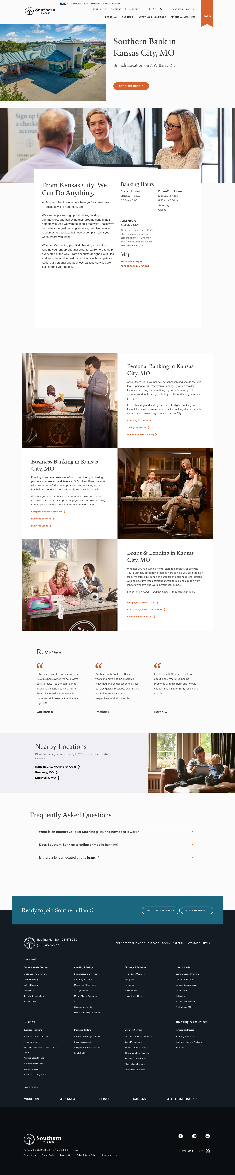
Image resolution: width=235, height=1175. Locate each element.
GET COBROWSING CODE (130, 943)
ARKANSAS (68, 1099)
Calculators (181, 996)
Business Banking (82, 1029)
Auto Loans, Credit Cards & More (146, 609)
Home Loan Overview (135, 973)
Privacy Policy (48, 1155)
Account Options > (160, 910)
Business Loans (41, 525)
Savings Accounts (138, 427)
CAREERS (178, 943)
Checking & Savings (83, 967)
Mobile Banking (31, 985)
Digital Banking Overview (35, 973)
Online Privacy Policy (86, 1155)
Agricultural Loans (32, 1042)
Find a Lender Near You (141, 616)
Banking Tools (30, 1001)
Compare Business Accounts (48, 511)
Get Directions (131, 86)
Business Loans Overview (36, 1036)
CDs (76, 1001)
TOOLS (166, 943)
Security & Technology (34, 996)
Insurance (180, 1047)
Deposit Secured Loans (187, 985)
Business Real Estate (33, 1063)
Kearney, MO (46, 772)
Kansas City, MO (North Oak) (57, 766)
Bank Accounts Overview (86, 973)
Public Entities (80, 1053)
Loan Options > (197, 910)
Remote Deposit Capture (136, 1047)
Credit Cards (181, 990)
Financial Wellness (183, 17)
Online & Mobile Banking (142, 434)
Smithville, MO (47, 777)
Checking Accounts (139, 420)
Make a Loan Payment (186, 1001)
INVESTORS (193, 943)
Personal (111, 17)
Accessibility (65, 1155)
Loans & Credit (183, 967)
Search (156, 9)
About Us (96, 9)
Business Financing (33, 1029)
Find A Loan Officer (185, 1007)
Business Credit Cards (135, 1058)
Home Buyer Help (133, 996)
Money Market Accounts (85, 996)
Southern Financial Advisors (189, 1042)
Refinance (129, 985)
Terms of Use (30, 1155)
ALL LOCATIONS (179, 1099)
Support (134, 9)
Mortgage (129, 979)
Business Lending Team (35, 1074)
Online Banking (31, 979)
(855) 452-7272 (48, 945)
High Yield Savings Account (87, 1012)
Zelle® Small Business (135, 1069)
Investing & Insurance (152, 17)
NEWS (206, 943)
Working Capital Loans (34, 1057)
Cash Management (133, 1042)
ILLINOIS (105, 1099)
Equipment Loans (32, 1069)
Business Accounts (83, 1042)
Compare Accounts (83, 1007)
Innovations (29, 990)
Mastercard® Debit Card (85, 985)
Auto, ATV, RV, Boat (185, 979)
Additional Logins (183, 9)
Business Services (42, 518)
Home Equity (131, 990)
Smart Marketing (109, 1155)
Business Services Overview (138, 1036)
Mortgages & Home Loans (142, 602)
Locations (115, 9)
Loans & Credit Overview (187, 973)
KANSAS (139, 1099)
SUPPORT (153, 943)
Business (127, 17)
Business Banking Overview (87, 1036)
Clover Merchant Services (137, 1053)
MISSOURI (31, 1099)
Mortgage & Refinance (135, 967)
